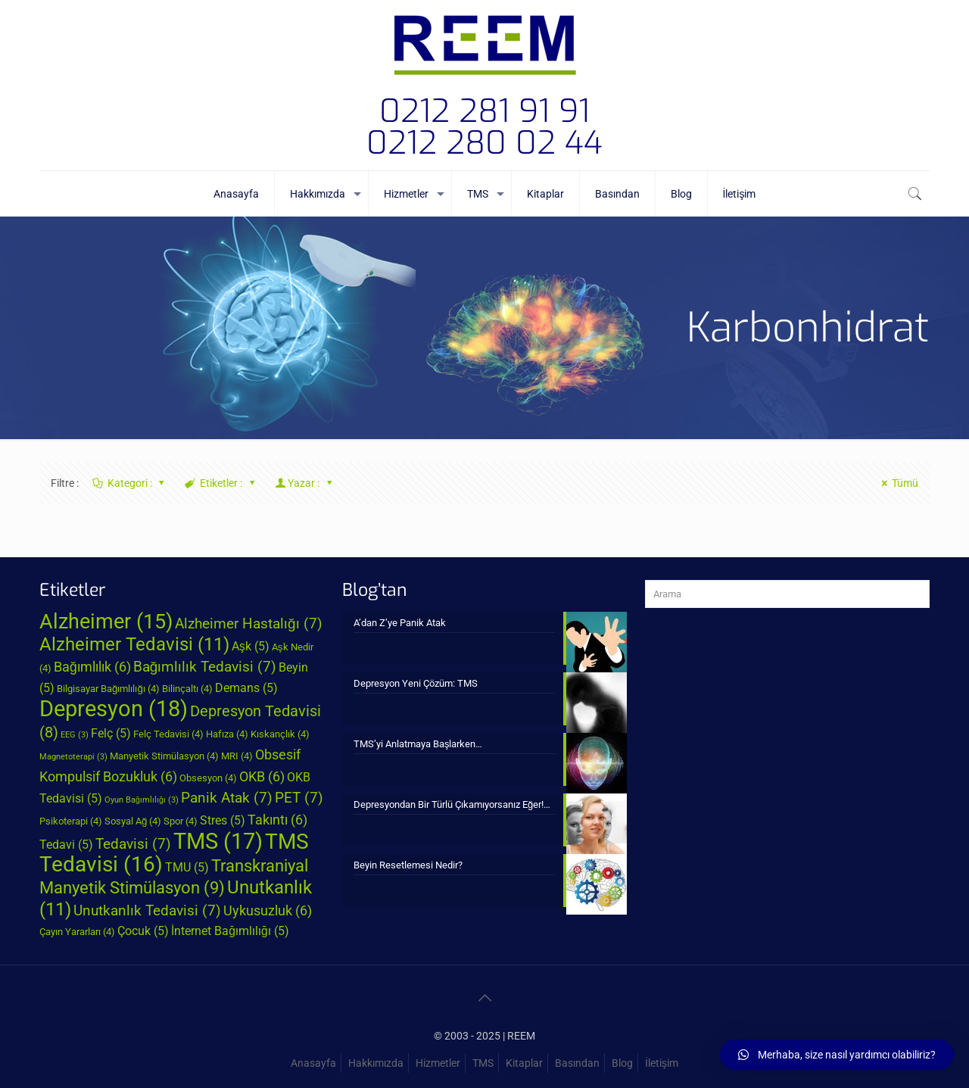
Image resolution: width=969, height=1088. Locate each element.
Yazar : (304, 483)
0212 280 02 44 (484, 143)
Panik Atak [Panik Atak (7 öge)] (227, 797)
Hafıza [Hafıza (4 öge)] (227, 734)
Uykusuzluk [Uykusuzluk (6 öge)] (267, 910)
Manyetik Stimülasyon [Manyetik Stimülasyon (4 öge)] (164, 756)
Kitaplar (524, 1063)
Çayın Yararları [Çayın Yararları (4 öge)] (77, 931)
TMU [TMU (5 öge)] (187, 867)
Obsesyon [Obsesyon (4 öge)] (208, 778)
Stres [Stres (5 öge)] (222, 821)
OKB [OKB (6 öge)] (262, 776)
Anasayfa (313, 1063)
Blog (622, 1063)
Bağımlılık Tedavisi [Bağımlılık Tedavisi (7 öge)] (205, 666)
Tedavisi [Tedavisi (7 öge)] (133, 844)
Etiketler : (220, 483)
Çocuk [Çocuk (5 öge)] (143, 931)
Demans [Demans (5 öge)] (246, 688)
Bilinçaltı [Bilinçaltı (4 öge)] (187, 688)
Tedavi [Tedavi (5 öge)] (66, 845)
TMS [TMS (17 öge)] (218, 841)
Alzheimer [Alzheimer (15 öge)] (106, 621)
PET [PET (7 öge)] (299, 797)
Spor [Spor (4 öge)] (181, 821)
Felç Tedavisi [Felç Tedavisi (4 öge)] (168, 734)
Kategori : (129, 483)
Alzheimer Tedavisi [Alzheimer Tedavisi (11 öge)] (134, 644)
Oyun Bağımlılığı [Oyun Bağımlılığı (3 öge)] (141, 800)
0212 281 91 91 (484, 111)
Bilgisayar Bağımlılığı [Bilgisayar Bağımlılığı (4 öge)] (108, 688)
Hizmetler (438, 1063)
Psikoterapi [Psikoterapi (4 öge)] (70, 821)
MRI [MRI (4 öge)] (237, 756)
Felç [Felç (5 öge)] (111, 733)
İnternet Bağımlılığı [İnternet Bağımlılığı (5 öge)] (230, 931)
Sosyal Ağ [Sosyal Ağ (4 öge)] (132, 821)
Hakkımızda (375, 1063)
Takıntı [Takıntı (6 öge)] (277, 820)
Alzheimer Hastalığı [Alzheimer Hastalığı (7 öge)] (248, 623)
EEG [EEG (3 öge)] (75, 735)
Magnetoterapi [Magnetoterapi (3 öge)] (73, 757)
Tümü (897, 483)
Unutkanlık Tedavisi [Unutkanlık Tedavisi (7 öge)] (147, 910)
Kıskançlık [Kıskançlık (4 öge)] (280, 734)
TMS (483, 1063)
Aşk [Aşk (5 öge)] (251, 646)
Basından (577, 1063)
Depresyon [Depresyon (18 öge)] (113, 709)
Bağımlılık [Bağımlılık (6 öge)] (92, 667)
